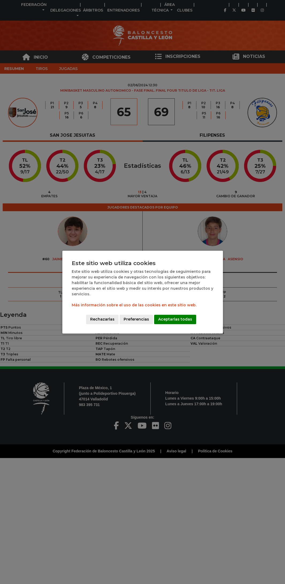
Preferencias (136, 319)
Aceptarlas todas (175, 319)
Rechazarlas (102, 319)
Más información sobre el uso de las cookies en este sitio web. (134, 305)
